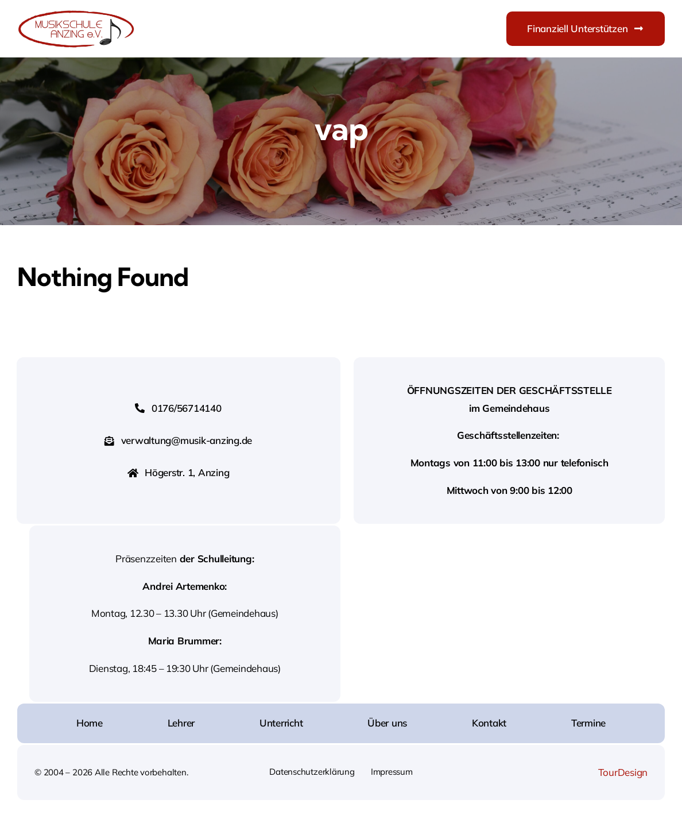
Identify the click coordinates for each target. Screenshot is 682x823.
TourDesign (623, 772)
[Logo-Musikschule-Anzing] (76, 13)
